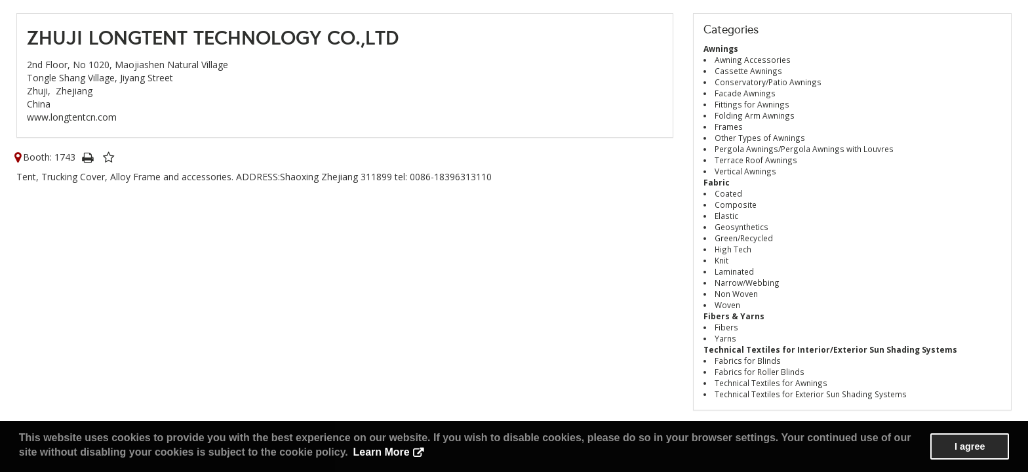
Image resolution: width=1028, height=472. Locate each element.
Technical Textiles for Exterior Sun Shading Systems (811, 394)
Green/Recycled (744, 238)
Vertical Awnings (745, 171)
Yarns (725, 338)
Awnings (720, 48)
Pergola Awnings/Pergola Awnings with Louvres (804, 149)
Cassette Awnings (748, 71)
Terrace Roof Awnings (756, 160)
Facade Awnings (745, 93)
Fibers (726, 327)
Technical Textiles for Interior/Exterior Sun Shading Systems (830, 349)
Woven (727, 305)
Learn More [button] (381, 452)
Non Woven (736, 293)
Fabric (716, 182)
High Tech (733, 249)
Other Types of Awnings (760, 137)
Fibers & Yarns (733, 316)
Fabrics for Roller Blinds (759, 371)
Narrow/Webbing (747, 282)
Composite (736, 204)
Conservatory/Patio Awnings (768, 82)
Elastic (726, 215)
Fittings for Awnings (752, 104)
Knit (721, 260)
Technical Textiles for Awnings (771, 383)
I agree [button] (970, 446)
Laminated (734, 271)
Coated (728, 193)
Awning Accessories (753, 59)
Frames (729, 126)
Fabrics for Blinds (748, 360)
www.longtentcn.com (72, 117)
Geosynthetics (741, 227)
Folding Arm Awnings (755, 115)
